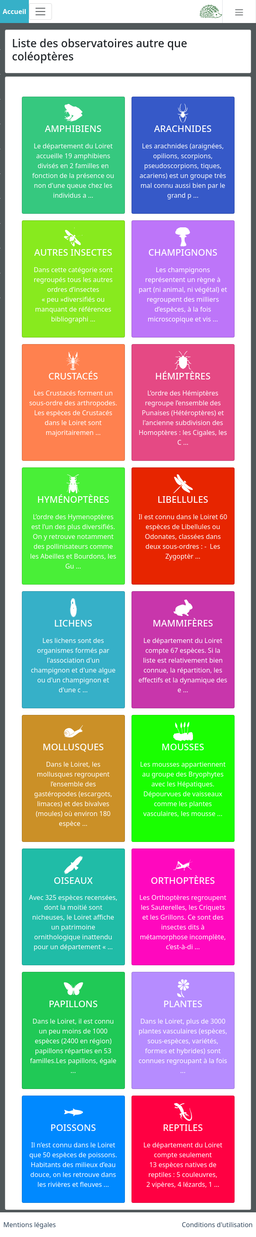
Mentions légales (29, 1224)
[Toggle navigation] (40, 11)
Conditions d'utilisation (217, 1224)
